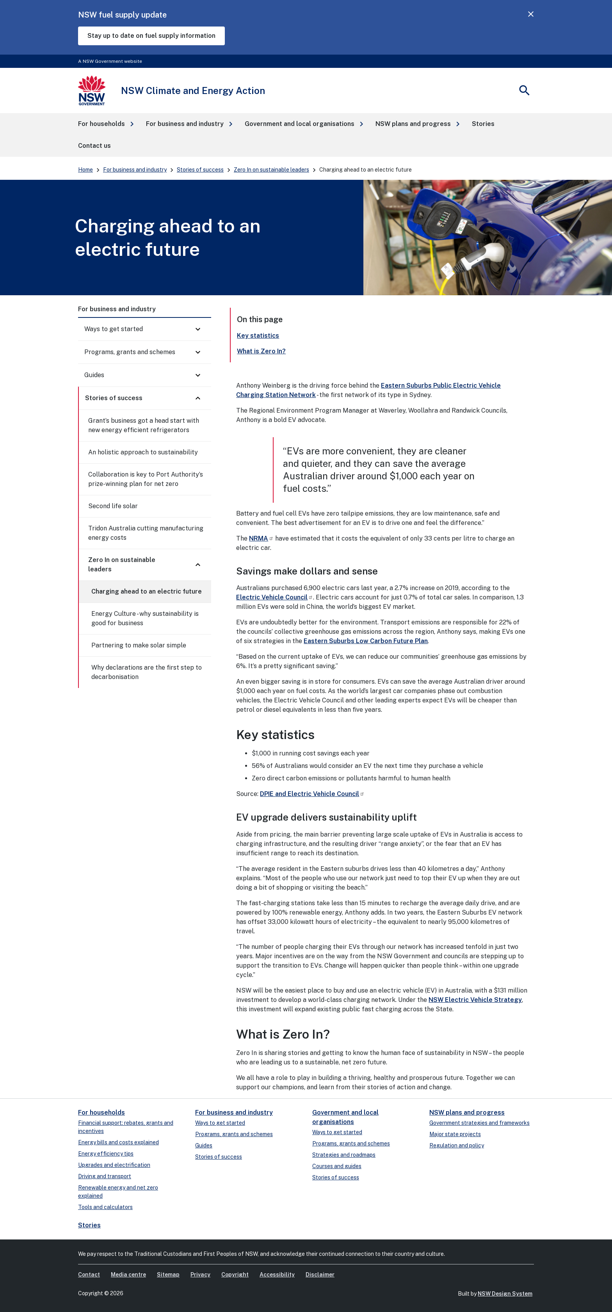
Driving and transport (104, 1176)
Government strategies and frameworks (479, 1123)
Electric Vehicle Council (274, 597)
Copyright (235, 1274)
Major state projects (455, 1134)
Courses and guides (336, 1166)
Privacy (200, 1274)
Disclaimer (320, 1274)
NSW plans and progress (467, 1112)
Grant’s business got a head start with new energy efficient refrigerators (143, 425)
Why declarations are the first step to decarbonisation (146, 672)
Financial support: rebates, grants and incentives (125, 1127)
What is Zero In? (261, 351)
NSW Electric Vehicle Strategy (475, 1000)
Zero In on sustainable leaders (271, 170)
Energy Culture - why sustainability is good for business (145, 618)
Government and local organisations (345, 1117)
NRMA (261, 538)
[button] (106, 124)
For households (101, 1112)
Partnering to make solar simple (138, 645)
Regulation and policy (456, 1145)
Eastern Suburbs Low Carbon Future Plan (366, 641)
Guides (94, 375)
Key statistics (258, 335)
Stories (89, 1225)
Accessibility (277, 1274)
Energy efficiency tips (105, 1154)
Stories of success (200, 170)
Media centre (128, 1274)
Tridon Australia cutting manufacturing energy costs (145, 533)
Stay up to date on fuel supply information (151, 35)
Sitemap (168, 1274)
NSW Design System (505, 1294)
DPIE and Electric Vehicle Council (312, 794)
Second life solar (113, 506)
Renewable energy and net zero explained (118, 1191)
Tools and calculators (105, 1207)
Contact (89, 1274)
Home (85, 170)
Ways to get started (113, 329)
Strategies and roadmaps (343, 1155)
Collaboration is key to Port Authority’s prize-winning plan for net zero (145, 479)
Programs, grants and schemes (129, 352)
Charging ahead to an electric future (146, 591)
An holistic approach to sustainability (143, 452)
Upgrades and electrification (114, 1165)
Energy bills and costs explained (118, 1142)
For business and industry (135, 170)
